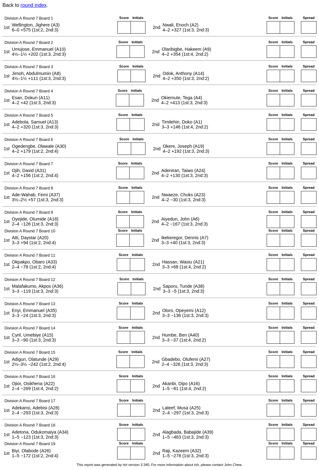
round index (34, 5)
